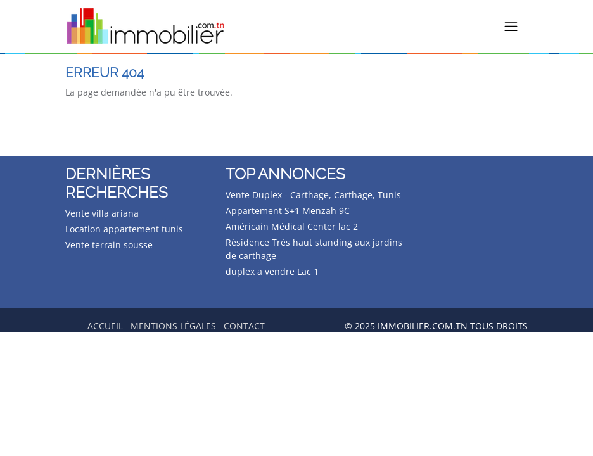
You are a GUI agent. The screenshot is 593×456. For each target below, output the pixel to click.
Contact (244, 326)
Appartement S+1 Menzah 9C (288, 211)
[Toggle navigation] (511, 26)
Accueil (105, 326)
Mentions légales (173, 326)
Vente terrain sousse (109, 245)
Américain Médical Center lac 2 (292, 226)
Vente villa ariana (102, 213)
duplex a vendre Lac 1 (272, 271)
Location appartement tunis (124, 229)
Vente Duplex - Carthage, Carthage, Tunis (313, 195)
